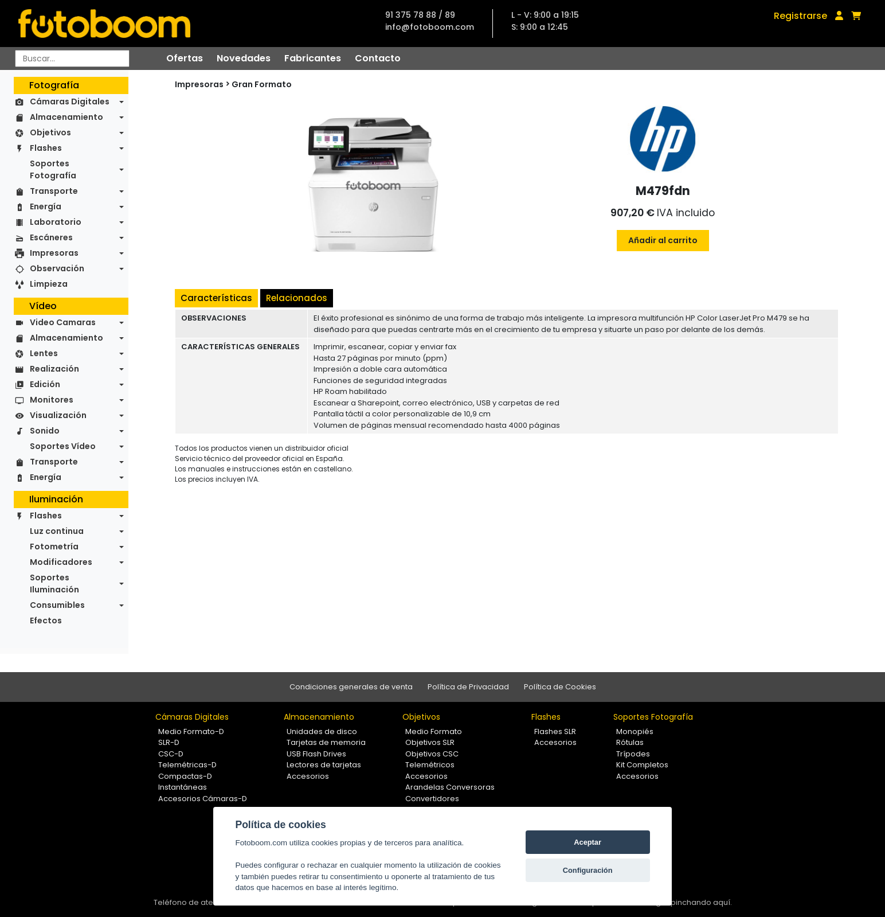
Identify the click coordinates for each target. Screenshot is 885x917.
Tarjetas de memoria (326, 742)
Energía (45, 206)
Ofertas (184, 58)
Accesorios (308, 776)
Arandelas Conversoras (450, 787)
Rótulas (630, 742)
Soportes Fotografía (53, 169)
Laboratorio (55, 222)
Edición (45, 384)
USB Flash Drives (316, 753)
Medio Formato (433, 731)
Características (216, 298)
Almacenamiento (66, 117)
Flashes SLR (555, 731)
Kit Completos (642, 764)
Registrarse (800, 15)
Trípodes (633, 753)
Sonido (45, 430)
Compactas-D (185, 776)
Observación (57, 268)
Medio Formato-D (191, 731)
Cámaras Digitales (69, 101)
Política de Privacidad (468, 686)
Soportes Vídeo (63, 446)
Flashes (46, 148)
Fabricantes (312, 58)
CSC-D (170, 753)
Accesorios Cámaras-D (202, 798)
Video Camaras (63, 322)
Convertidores (432, 798)
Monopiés (634, 731)
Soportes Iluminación (54, 583)
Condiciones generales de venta (351, 686)
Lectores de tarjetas (324, 764)
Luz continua (57, 531)
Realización (54, 368)
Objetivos (50, 132)
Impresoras (54, 253)
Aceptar (587, 842)
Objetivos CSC (432, 753)
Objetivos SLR (430, 742)
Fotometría (54, 546)
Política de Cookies (560, 686)
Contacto (378, 58)
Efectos (46, 620)
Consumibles (57, 605)
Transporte (54, 191)
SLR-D (168, 742)
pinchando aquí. (701, 902)
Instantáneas (182, 787)
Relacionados (296, 298)
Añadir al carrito (663, 240)
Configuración (588, 870)
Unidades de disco (322, 731)
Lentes (44, 353)
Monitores (51, 399)
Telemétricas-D (187, 764)
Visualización (58, 415)
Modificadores (61, 562)
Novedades (244, 58)
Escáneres (51, 237)
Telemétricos (430, 764)
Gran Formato (262, 84)
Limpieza (49, 284)
